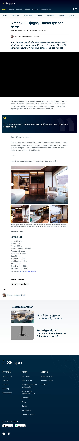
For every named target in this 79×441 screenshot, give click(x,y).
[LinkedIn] (9, 434)
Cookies (44, 385)
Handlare (72, 15)
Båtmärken (50, 15)
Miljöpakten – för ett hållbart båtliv (29, 386)
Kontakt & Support (29, 414)
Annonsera (26, 398)
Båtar (4, 9)
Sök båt (5, 380)
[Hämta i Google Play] (20, 425)
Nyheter (35, 9)
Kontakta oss (46, 9)
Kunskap (19, 9)
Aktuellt (4, 15)
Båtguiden (15, 15)
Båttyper (62, 15)
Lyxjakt (14, 284)
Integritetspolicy (47, 380)
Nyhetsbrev (26, 410)
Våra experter (27, 380)
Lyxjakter (24, 284)
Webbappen (7, 393)
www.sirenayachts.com (27, 271)
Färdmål (11, 9)
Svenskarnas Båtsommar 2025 (28, 392)
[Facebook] (3, 434)
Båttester (39, 15)
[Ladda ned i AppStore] (7, 425)
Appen (27, 9)
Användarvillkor (47, 376)
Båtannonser (28, 15)
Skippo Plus (7, 376)
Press (24, 402)
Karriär (24, 406)
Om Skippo (26, 376)
